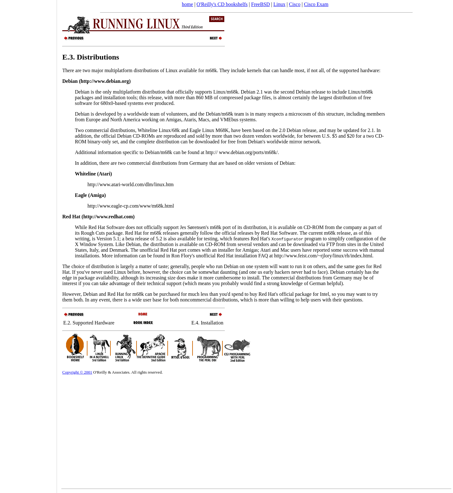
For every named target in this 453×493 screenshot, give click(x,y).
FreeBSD (260, 4)
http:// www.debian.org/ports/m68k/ (241, 152)
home (187, 4)
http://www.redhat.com (108, 216)
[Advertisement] (28, 244)
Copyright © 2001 (77, 372)
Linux (279, 4)
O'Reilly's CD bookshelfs (222, 4)
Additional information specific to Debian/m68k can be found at (140, 152)
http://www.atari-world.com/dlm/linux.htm (130, 184)
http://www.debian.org (105, 81)
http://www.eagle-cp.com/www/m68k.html (130, 206)
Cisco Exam (316, 4)
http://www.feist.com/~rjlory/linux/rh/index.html (323, 255)
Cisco (294, 4)
